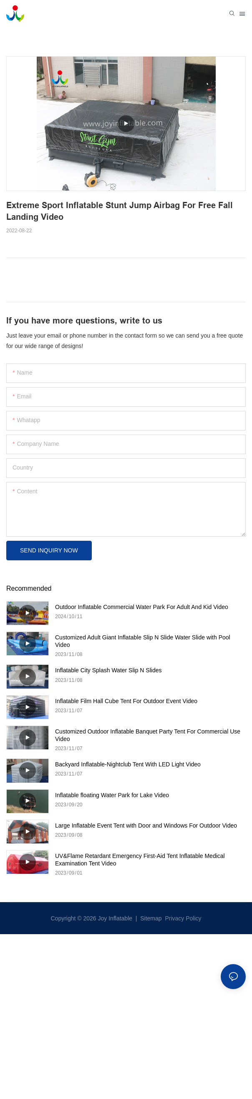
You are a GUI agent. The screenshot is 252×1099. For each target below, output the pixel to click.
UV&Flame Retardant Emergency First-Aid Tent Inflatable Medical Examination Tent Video (140, 860)
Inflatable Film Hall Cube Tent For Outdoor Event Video (126, 701)
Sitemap (150, 918)
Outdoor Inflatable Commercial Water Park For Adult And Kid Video (141, 607)
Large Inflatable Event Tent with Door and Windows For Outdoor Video (146, 825)
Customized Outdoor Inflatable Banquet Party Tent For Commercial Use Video (147, 735)
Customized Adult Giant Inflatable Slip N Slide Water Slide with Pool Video (142, 641)
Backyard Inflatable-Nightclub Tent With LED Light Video (128, 764)
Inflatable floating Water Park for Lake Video (112, 795)
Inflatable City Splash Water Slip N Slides (108, 670)
